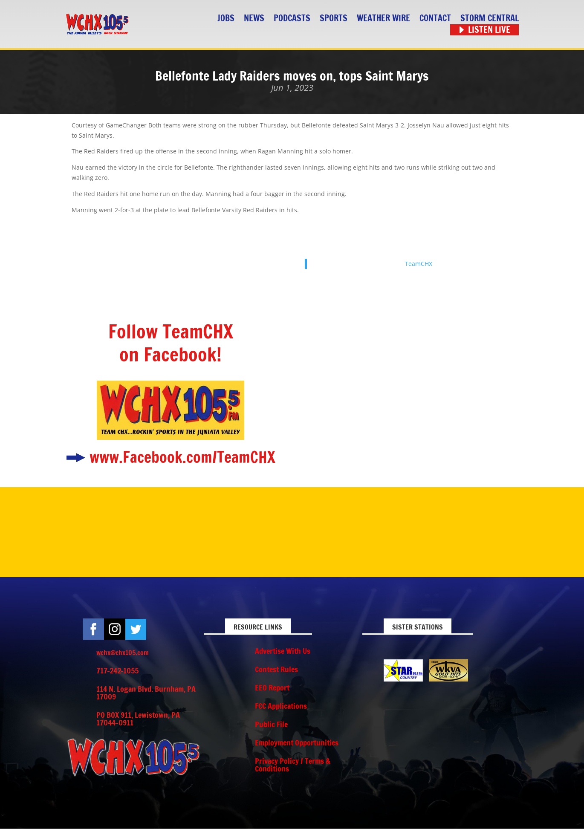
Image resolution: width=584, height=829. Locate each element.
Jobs (225, 18)
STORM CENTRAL (489, 18)
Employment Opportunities (296, 742)
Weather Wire (383, 18)
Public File (271, 724)
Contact (435, 18)
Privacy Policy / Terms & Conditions (292, 764)
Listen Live (489, 30)
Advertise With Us (282, 650)
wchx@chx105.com (122, 652)
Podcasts (292, 18)
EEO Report (272, 687)
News (254, 18)
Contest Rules (276, 669)
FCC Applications (281, 705)
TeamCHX (418, 264)
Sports (333, 18)
